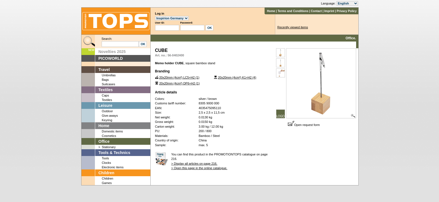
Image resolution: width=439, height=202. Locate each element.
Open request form (304, 125)
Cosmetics (109, 135)
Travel (104, 69)
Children (107, 173)
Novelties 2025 (112, 51)
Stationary (109, 147)
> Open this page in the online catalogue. (199, 168)
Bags (105, 79)
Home (271, 11)
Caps (105, 95)
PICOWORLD (111, 58)
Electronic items (113, 167)
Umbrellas (109, 75)
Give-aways (110, 115)
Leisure (106, 105)
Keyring (107, 120)
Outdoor (107, 111)
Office (104, 141)
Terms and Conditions (292, 11)
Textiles (106, 90)
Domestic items (112, 131)
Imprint (329, 11)
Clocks (106, 162)
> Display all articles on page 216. (194, 163)
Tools (105, 158)
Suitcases (108, 84)
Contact (316, 11)
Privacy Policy (347, 11)
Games (107, 183)
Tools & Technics (114, 152)
